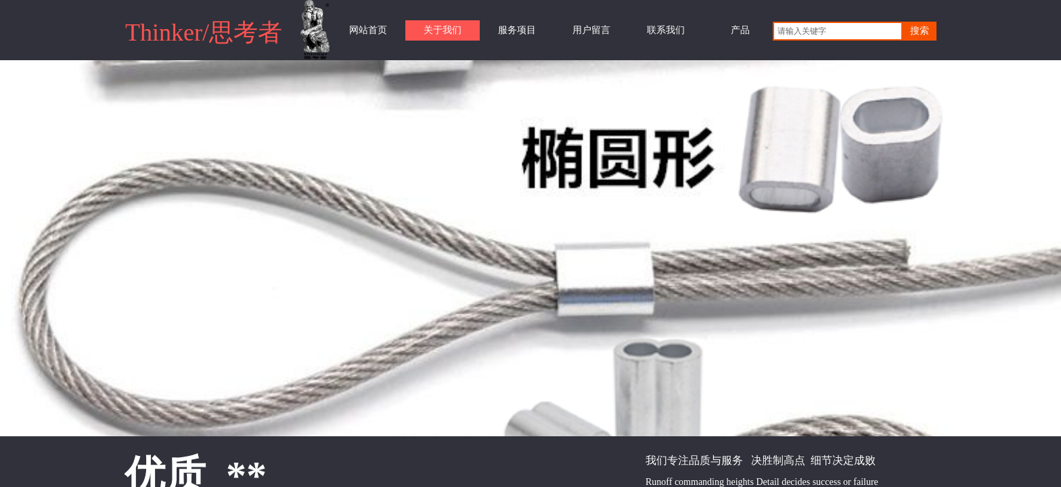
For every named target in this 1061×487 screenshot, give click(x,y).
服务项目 (517, 30)
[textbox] (838, 31)
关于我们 (442, 30)
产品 (740, 30)
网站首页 (368, 30)
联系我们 (666, 30)
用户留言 (591, 30)
